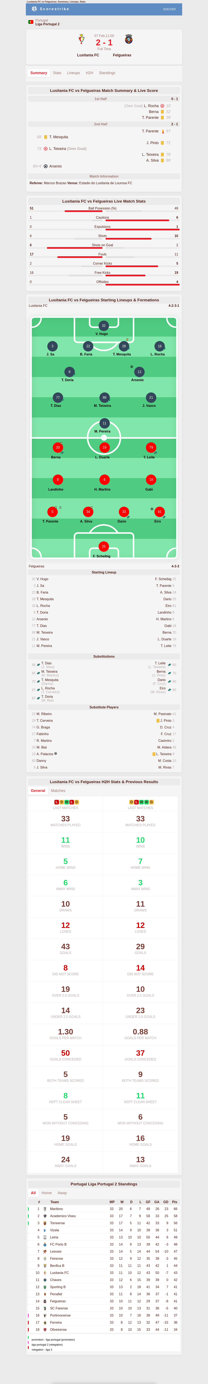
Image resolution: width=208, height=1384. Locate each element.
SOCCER (169, 9)
